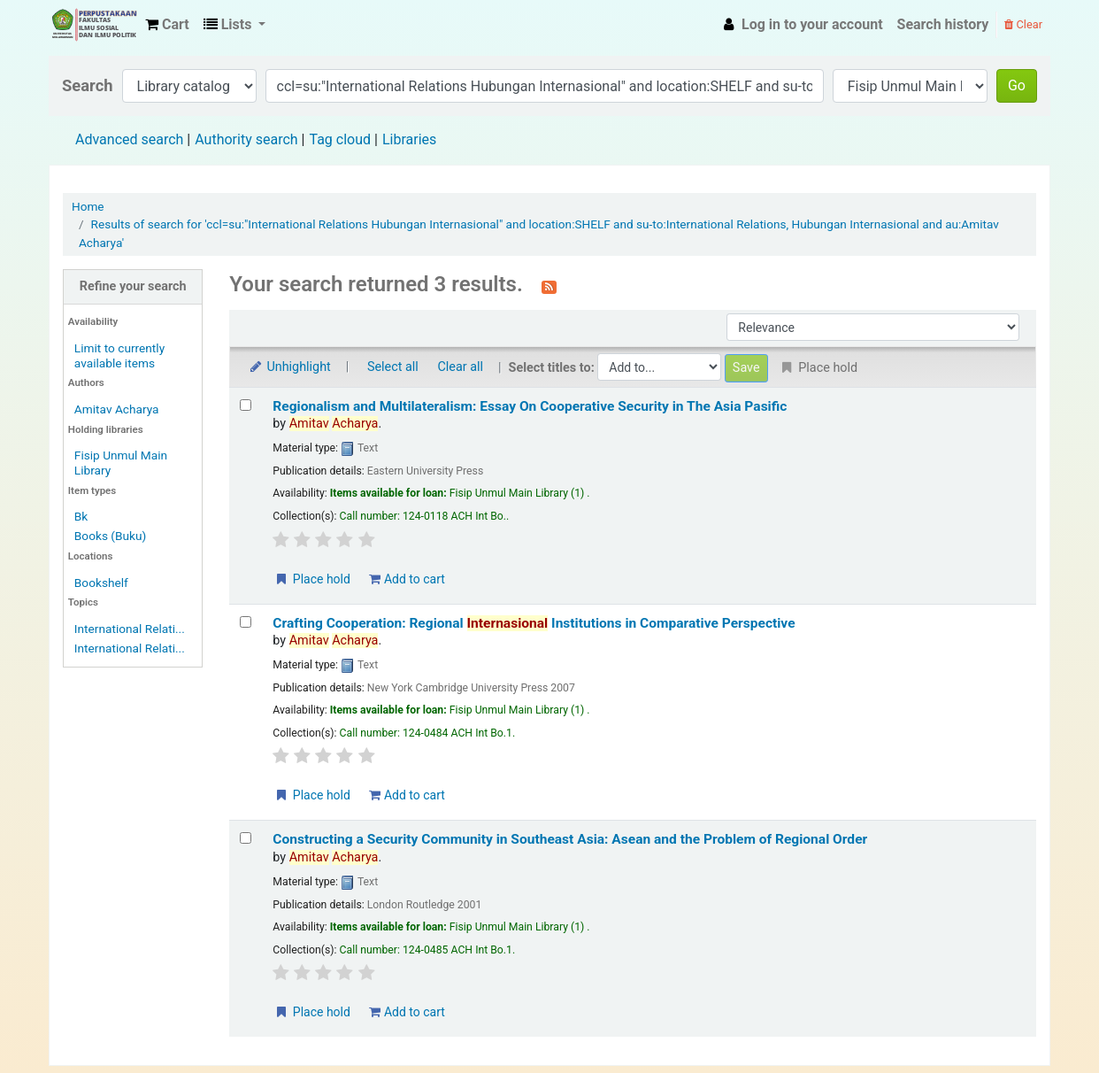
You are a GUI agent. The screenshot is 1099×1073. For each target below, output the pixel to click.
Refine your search (133, 286)
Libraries (409, 139)
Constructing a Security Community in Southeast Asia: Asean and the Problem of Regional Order (570, 839)
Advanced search (129, 139)
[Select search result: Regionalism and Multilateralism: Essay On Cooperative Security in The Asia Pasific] (245, 405)
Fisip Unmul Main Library (94, 24)
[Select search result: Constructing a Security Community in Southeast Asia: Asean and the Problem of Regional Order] (245, 838)
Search (87, 85)
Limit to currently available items (119, 355)
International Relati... (129, 628)
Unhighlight (289, 366)
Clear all (460, 366)
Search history (943, 24)
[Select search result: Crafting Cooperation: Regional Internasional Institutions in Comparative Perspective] (245, 622)
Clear (1023, 24)
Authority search (246, 139)
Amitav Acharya (116, 409)
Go (1017, 85)
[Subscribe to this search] (549, 286)
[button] (167, 24)
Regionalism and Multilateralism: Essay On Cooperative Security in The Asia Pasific (530, 406)
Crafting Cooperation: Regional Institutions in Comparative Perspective (534, 623)
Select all (393, 366)
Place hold (311, 579)
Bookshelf (101, 582)
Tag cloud (340, 139)
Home (88, 206)
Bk (81, 516)
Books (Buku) (110, 536)
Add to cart (406, 579)
